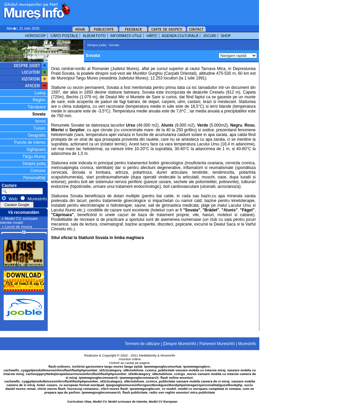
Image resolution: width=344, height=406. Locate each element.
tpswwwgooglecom (145, 389)
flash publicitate (135, 392)
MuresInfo (168, 355)
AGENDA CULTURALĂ (180, 36)
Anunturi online (129, 359)
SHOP (226, 36)
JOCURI (209, 36)
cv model (169, 389)
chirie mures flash (51, 389)
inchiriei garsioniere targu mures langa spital (107, 366)
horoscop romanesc (83, 389)
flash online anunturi (176, 377)
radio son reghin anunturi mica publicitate (182, 392)
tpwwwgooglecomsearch (98, 377)
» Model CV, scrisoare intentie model (19, 220)
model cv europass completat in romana (209, 389)
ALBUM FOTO (94, 36)
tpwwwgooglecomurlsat (162, 366)
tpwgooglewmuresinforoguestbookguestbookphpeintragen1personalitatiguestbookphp (174, 385)
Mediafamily (148, 355)
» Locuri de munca (17, 227)
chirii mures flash (114, 389)
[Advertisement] (155, 10)
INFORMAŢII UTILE (126, 36)
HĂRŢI (151, 36)
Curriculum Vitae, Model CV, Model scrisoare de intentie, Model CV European (122, 401)
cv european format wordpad (81, 385)
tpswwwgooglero (196, 366)
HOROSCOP (35, 36)
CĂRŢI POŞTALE (64, 36)
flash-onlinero (59, 366)
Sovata (38, 114)
